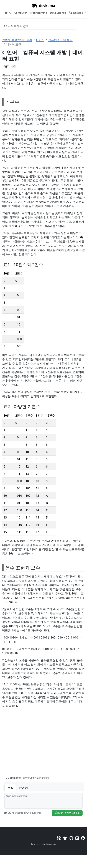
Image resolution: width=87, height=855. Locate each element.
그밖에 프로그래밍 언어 (17, 40)
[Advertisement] (43, 744)
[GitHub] (71, 838)
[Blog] (77, 838)
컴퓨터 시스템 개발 (60, 40)
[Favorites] (65, 838)
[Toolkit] (59, 838)
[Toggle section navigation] (81, 26)
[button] (21, 12)
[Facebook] (83, 838)
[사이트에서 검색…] (39, 26)
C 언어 (40, 40)
